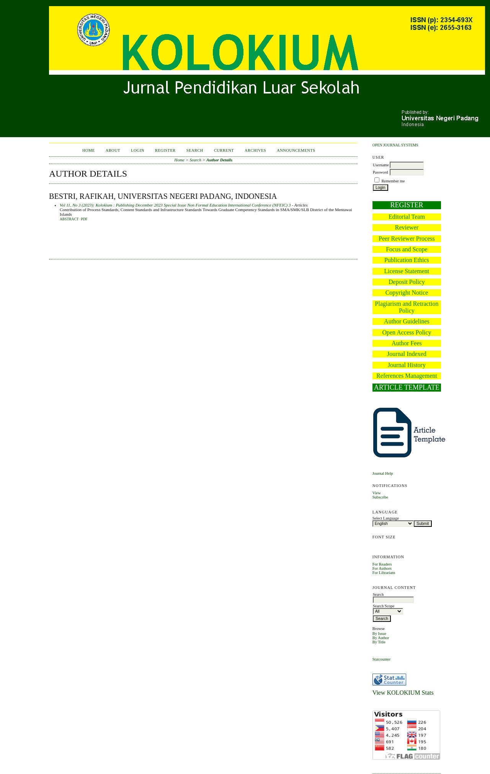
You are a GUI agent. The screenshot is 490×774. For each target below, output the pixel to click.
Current (224, 150)
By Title (378, 642)
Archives (255, 150)
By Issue (379, 633)
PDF (84, 219)
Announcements (296, 150)
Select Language (385, 518)
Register (165, 150)
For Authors (382, 568)
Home (88, 150)
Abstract (69, 219)
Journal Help (382, 473)
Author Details (219, 159)
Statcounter (381, 659)
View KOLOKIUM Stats (403, 692)
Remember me (393, 181)
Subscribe (380, 497)
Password (380, 172)
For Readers (382, 564)
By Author (380, 638)
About (113, 150)
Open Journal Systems (395, 145)
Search (194, 150)
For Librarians (383, 573)
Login (137, 150)
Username (381, 165)
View (376, 493)
